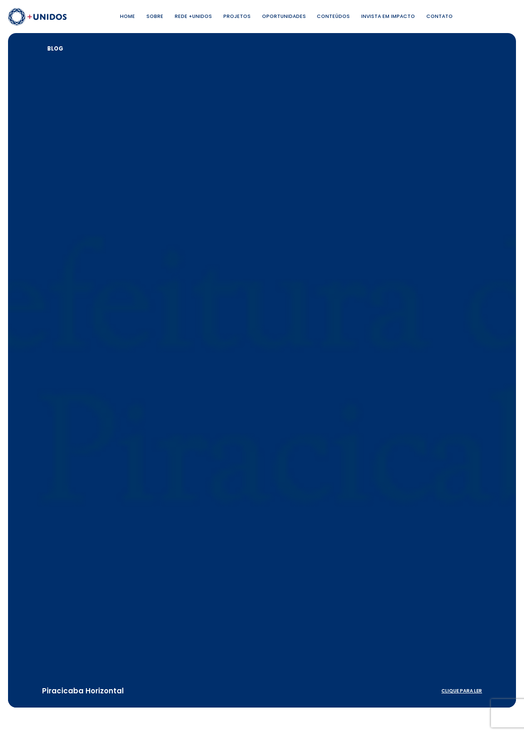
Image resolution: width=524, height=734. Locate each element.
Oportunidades (284, 16)
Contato (439, 16)
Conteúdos (333, 16)
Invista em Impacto (388, 16)
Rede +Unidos (193, 16)
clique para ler (461, 691)
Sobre (154, 16)
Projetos (237, 16)
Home (127, 16)
